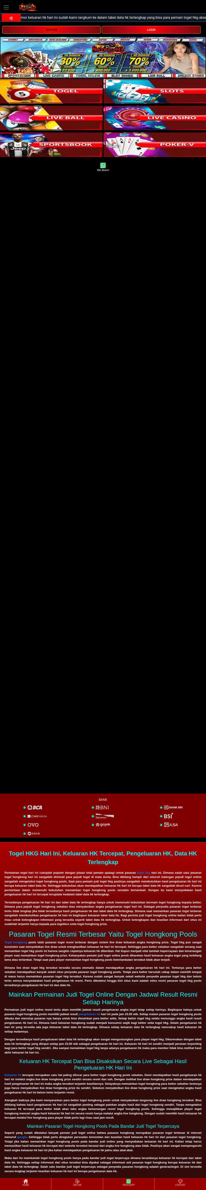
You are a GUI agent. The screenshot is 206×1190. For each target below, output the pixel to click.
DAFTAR (51, 29)
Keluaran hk (12, 1075)
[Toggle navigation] (6, 7)
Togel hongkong (15, 942)
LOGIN (151, 29)
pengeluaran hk (89, 1014)
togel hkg (143, 872)
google (22, 1137)
